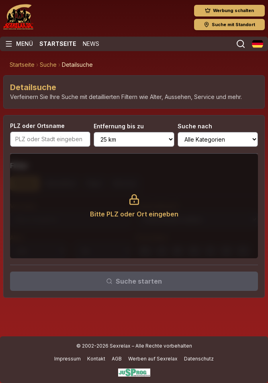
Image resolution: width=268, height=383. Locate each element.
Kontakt (96, 359)
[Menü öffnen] (19, 44)
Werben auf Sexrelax (153, 359)
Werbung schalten (229, 10)
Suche (48, 64)
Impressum (67, 359)
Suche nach (195, 126)
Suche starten (134, 281)
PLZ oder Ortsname (37, 125)
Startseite (57, 43)
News (91, 43)
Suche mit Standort (229, 24)
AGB (117, 359)
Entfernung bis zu (119, 126)
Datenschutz (199, 359)
